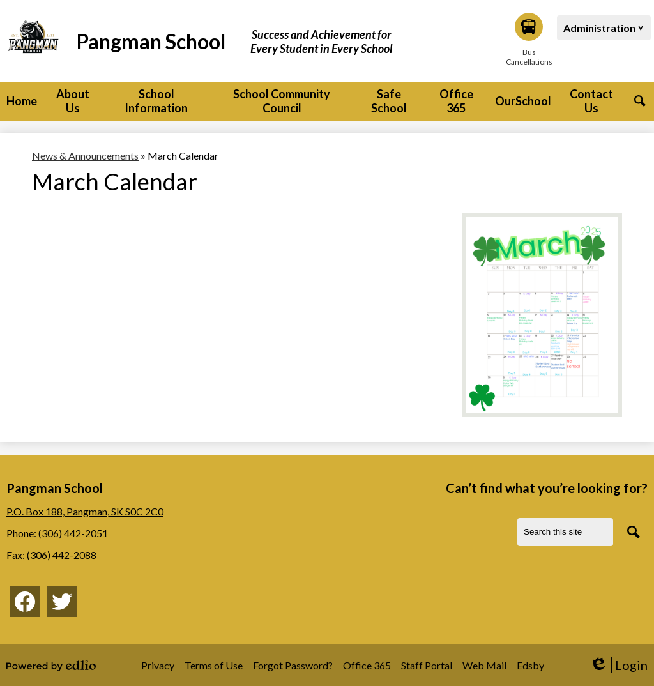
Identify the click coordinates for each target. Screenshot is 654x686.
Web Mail (484, 665)
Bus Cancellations (529, 39)
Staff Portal (426, 665)
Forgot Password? (293, 665)
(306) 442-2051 (73, 533)
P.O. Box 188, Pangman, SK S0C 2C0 (85, 511)
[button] (72, 101)
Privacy (157, 665)
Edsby (530, 665)
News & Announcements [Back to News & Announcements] (85, 155)
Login (618, 665)
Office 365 (367, 665)
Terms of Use (214, 665)
